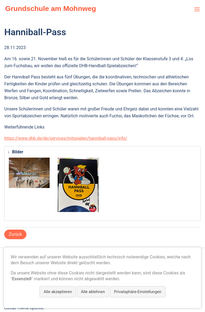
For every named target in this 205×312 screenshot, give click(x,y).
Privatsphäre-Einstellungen (137, 291)
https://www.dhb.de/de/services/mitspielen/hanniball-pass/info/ (65, 138)
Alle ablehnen (93, 291)
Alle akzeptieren (58, 291)
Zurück (15, 234)
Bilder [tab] (14, 151)
